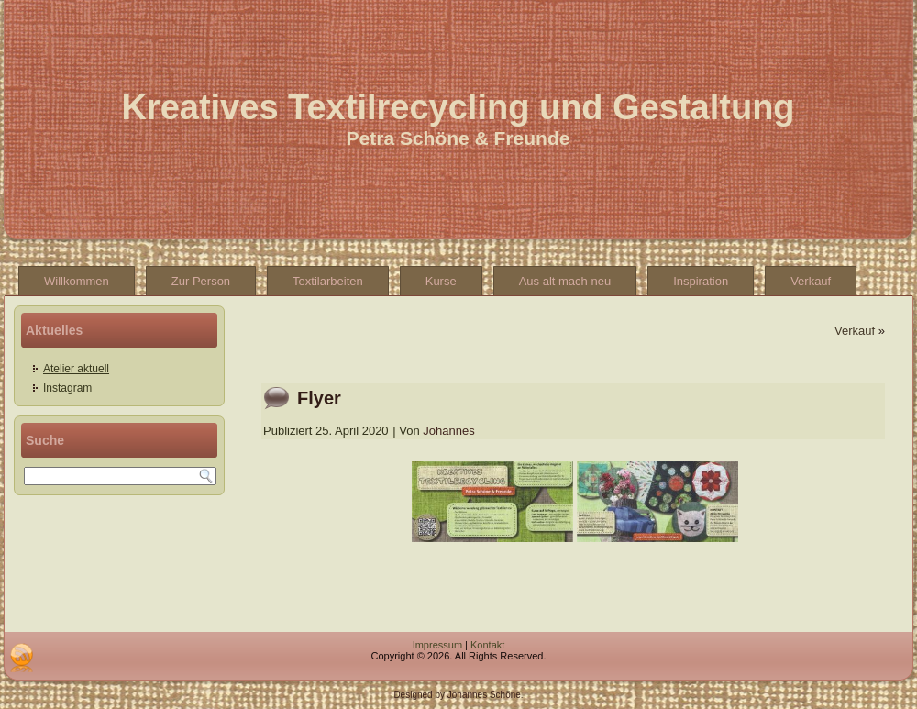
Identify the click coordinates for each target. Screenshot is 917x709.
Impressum (437, 644)
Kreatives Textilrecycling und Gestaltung (457, 107)
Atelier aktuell (76, 368)
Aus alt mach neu (565, 281)
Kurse (441, 281)
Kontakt (487, 644)
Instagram (67, 388)
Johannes (448, 431)
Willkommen (76, 281)
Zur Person (200, 281)
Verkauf (810, 281)
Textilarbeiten (328, 281)
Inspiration (700, 281)
